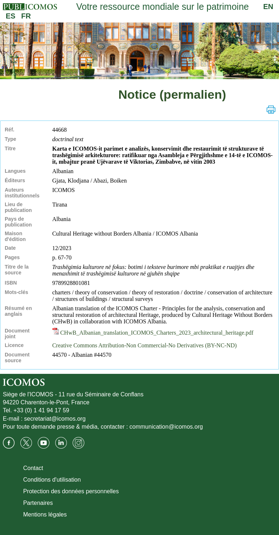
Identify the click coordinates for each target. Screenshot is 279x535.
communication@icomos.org (166, 427)
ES (11, 16)
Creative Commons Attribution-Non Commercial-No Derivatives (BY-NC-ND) (144, 345)
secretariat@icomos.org (54, 419)
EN (268, 7)
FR (26, 16)
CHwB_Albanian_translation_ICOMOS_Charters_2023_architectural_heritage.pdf (153, 333)
